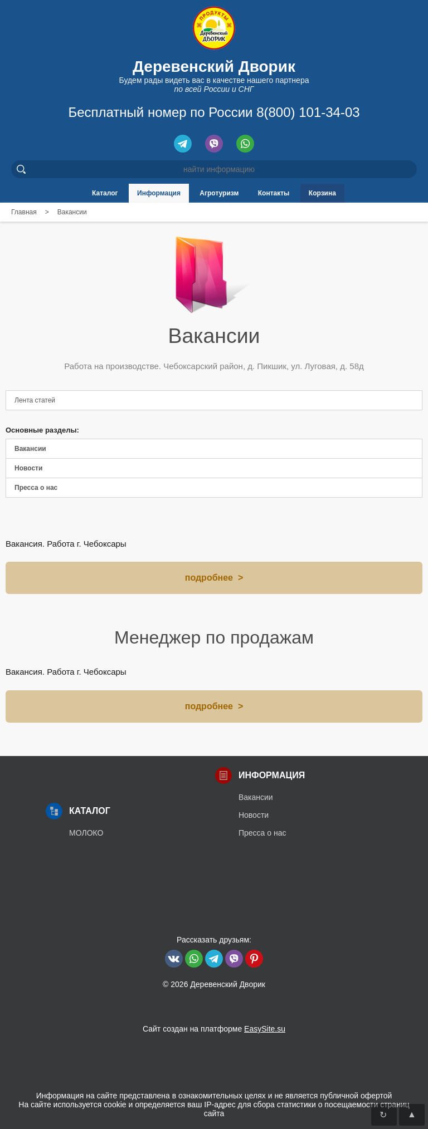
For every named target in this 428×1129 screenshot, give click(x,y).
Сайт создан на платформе (214, 1028)
